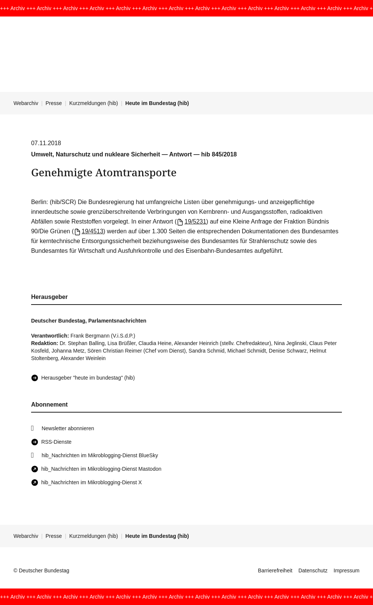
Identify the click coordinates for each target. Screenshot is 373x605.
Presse (54, 103)
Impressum (347, 570)
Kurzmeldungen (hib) (93, 103)
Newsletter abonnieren (68, 428)
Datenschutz (313, 570)
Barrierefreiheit (275, 570)
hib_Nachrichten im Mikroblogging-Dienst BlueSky (100, 455)
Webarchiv (25, 103)
